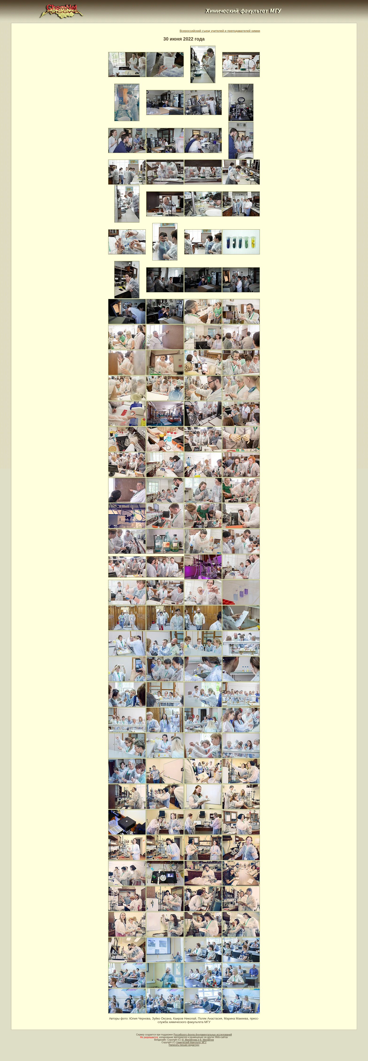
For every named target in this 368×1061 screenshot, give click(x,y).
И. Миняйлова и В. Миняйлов (198, 1040)
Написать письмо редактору (184, 1045)
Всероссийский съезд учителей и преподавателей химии (220, 31)
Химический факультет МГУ (191, 1042)
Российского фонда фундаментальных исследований (202, 1034)
